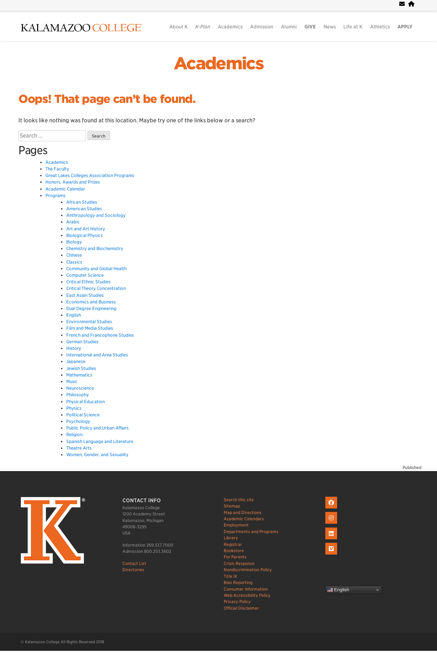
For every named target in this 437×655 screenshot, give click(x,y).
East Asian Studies (85, 295)
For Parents (235, 556)
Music (72, 381)
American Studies (84, 208)
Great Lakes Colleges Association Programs (89, 175)
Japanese (75, 361)
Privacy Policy (237, 601)
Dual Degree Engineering (91, 308)
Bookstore (234, 550)
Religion (74, 434)
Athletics (380, 26)
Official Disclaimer (241, 608)
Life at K (352, 26)
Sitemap (232, 505)
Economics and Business (91, 301)
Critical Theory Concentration (96, 288)
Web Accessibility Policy (247, 595)
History (73, 348)
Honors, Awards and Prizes (72, 182)
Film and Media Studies (89, 328)
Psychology (78, 421)
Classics (74, 262)
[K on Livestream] (332, 554)
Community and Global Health (96, 268)
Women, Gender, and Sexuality (97, 454)
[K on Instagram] (332, 523)
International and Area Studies (97, 354)
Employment (236, 525)
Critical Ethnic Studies (88, 281)
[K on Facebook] (332, 508)
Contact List (134, 563)
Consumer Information (246, 589)
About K (178, 26)
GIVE (310, 26)
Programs (55, 195)
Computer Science (85, 275)
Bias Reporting (238, 582)
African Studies (81, 202)
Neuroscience (80, 388)
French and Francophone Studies (100, 335)
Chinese (74, 255)
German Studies (82, 341)
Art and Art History (85, 228)
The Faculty (57, 168)
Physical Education (85, 401)
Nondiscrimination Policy (248, 569)
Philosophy (77, 394)
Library (231, 537)
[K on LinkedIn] (332, 539)
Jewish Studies (81, 368)
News (330, 26)
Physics (74, 408)
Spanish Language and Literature (99, 441)
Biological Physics (84, 235)
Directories (133, 569)
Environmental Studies (89, 321)
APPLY (404, 26)
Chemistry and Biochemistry (94, 248)
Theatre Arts (79, 448)
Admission (261, 26)
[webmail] (402, 4)
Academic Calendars (244, 518)
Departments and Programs (251, 531)
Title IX (230, 576)
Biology (74, 242)
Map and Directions (243, 512)
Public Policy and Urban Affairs (97, 428)
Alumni (289, 26)
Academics (230, 26)
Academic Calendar (65, 189)
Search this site (239, 499)
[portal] (411, 4)
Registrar (233, 544)
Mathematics (79, 375)
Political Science (83, 414)
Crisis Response (239, 563)
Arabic (73, 221)
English (73, 315)
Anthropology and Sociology (96, 215)
